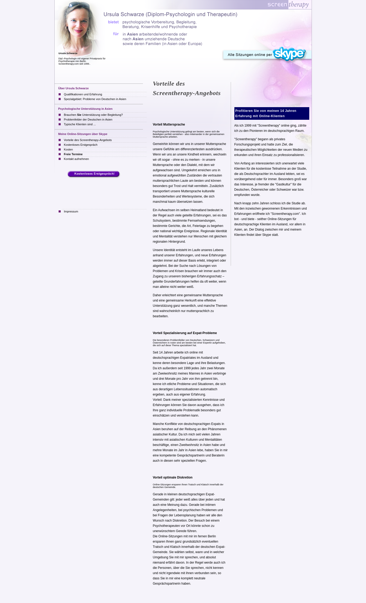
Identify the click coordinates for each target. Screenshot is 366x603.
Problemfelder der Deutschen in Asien (88, 119)
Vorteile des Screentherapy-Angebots (88, 140)
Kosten (68, 149)
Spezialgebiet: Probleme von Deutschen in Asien (95, 99)
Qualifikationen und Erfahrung (83, 94)
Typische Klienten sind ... (80, 124)
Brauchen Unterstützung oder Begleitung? (93, 114)
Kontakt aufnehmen (76, 158)
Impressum (71, 211)
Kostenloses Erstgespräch (80, 144)
